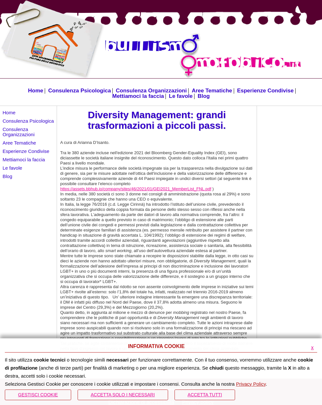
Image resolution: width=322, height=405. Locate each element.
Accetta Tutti (205, 394)
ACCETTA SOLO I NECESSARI (123, 394)
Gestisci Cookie (38, 394)
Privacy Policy (251, 384)
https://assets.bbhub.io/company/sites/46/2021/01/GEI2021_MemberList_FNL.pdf (135, 188)
